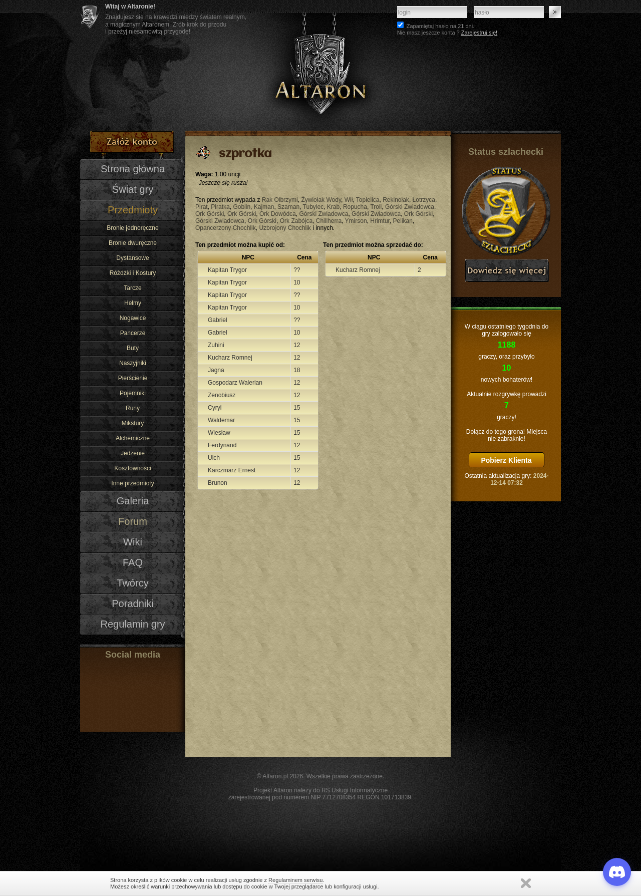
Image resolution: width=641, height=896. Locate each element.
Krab (333, 206)
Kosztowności (132, 468)
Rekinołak (396, 199)
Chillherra (329, 220)
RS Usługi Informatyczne (355, 790)
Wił (349, 199)
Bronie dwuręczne (133, 242)
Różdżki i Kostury (133, 272)
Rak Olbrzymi (280, 199)
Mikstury (133, 423)
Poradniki (133, 603)
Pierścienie (133, 378)
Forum (132, 521)
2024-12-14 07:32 (519, 479)
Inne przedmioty (132, 483)
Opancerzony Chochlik (225, 227)
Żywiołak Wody (321, 199)
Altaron (320, 65)
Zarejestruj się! (479, 33)
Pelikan (403, 220)
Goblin (241, 206)
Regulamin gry (132, 624)
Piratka (220, 206)
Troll (376, 206)
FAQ (133, 562)
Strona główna (133, 168)
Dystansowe (132, 257)
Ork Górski (209, 213)
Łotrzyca (424, 199)
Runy (133, 408)
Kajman (264, 206)
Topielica (368, 199)
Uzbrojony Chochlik (284, 227)
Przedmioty (133, 209)
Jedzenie (133, 453)
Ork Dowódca (277, 213)
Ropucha (355, 206)
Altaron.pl (275, 776)
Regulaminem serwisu (295, 880)
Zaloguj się (555, 12)
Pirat (201, 206)
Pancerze (133, 333)
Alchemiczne (133, 438)
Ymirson (356, 220)
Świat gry (132, 189)
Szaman (288, 206)
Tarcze (132, 287)
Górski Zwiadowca (409, 206)
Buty (133, 348)
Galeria (133, 500)
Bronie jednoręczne (132, 227)
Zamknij (526, 883)
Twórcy (132, 582)
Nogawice (133, 318)
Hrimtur (380, 220)
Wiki (132, 541)
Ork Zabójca (296, 220)
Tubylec (313, 206)
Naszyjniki (132, 363)
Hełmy (132, 303)
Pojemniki (133, 393)
